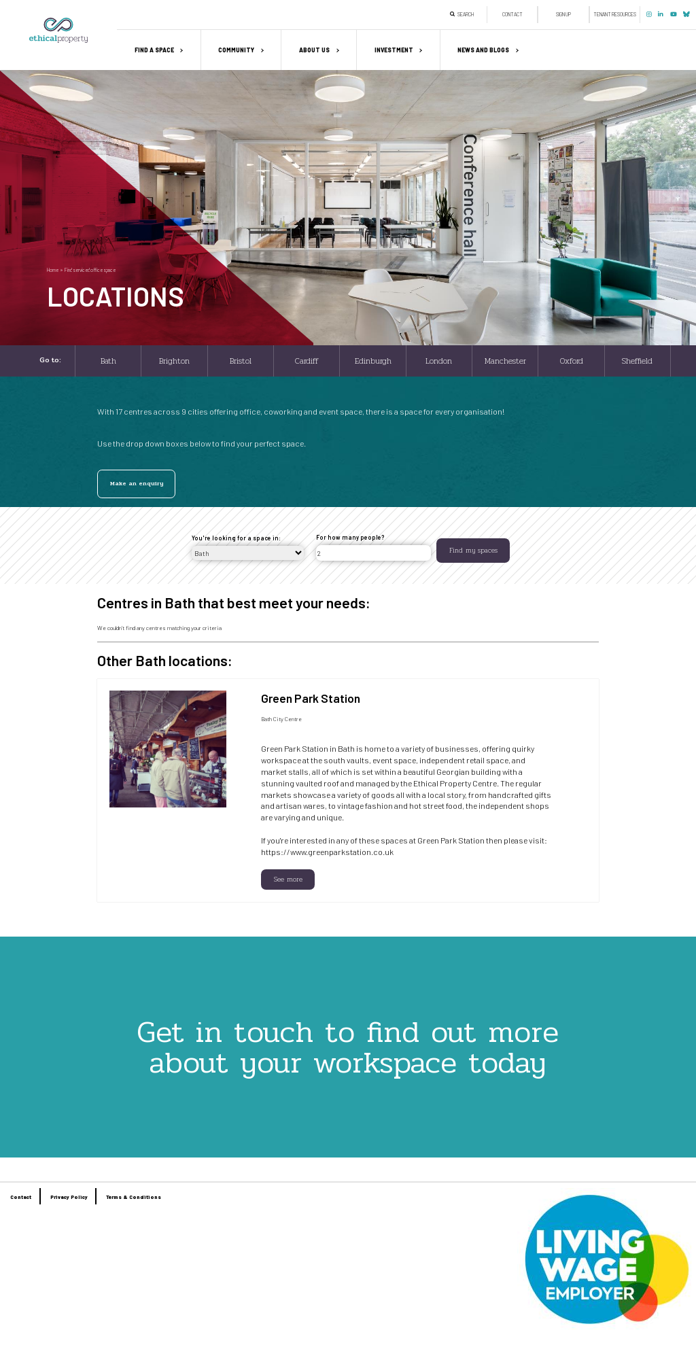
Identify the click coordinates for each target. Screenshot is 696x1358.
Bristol (240, 360)
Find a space (154, 50)
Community (236, 50)
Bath (108, 360)
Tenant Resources (614, 14)
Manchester (505, 360)
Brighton (174, 360)
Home (52, 270)
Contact (512, 14)
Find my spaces (473, 550)
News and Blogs (483, 50)
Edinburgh (373, 360)
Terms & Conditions (133, 1197)
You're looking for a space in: (236, 538)
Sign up (563, 14)
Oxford (571, 360)
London (438, 360)
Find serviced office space (90, 270)
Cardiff (307, 360)
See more (288, 879)
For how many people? (350, 537)
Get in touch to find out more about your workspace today (348, 1047)
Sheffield (637, 360)
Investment (394, 50)
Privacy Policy (69, 1197)
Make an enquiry (136, 483)
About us (314, 50)
